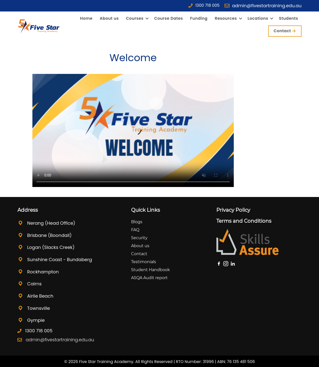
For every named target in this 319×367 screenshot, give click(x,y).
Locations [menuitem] (258, 18)
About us (140, 245)
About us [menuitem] (109, 18)
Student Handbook (150, 269)
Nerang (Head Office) (51, 223)
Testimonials (143, 261)
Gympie (36, 320)
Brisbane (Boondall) (49, 235)
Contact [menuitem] (282, 31)
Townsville (38, 308)
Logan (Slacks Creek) (51, 247)
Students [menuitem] (288, 18)
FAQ (135, 229)
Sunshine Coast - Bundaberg (59, 259)
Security (139, 237)
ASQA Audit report (149, 277)
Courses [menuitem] (134, 18)
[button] (147, 18)
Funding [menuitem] (199, 18)
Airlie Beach (40, 296)
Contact (139, 253)
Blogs (136, 221)
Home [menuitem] (86, 18)
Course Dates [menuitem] (168, 18)
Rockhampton (43, 272)
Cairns (34, 284)
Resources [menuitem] (226, 18)
